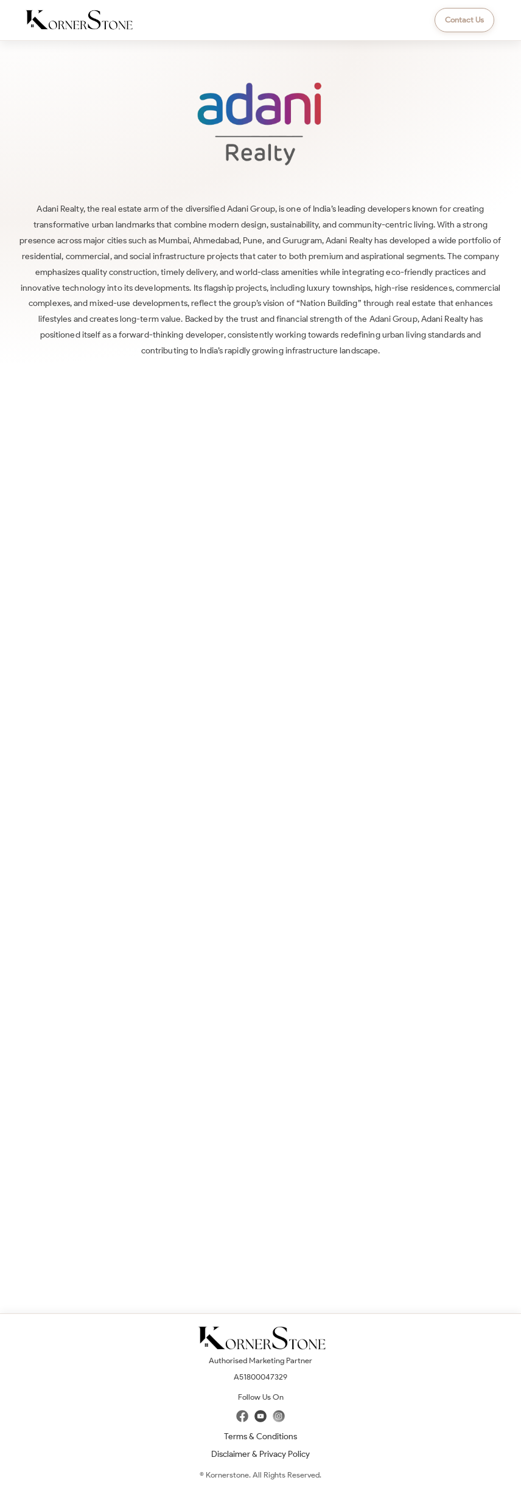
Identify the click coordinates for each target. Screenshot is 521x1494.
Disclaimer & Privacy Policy (260, 1454)
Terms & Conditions (260, 1436)
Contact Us (464, 19)
